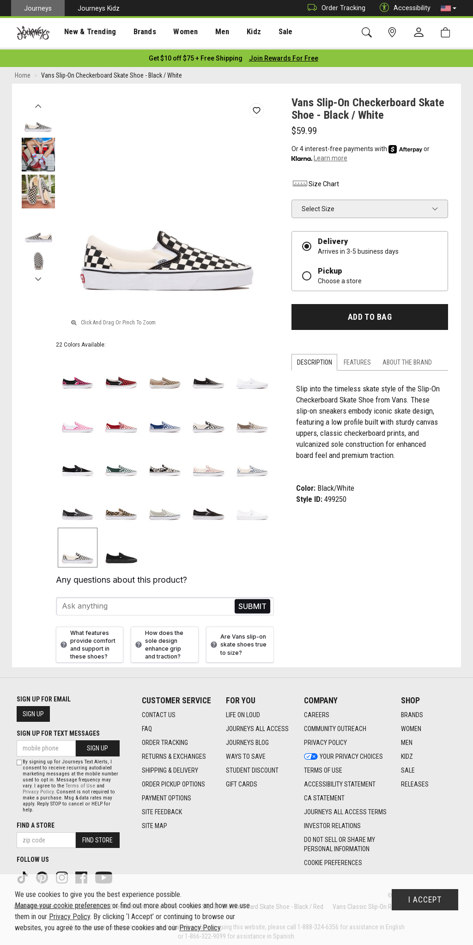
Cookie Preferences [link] (333, 860)
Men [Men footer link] (406, 740)
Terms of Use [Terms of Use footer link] (323, 767)
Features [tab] (357, 360)
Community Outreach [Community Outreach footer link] (335, 726)
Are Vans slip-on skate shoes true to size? (237, 642)
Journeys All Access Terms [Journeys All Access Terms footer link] (345, 809)
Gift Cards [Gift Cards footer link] (241, 781)
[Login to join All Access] (196, 55)
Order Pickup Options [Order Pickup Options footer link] (173, 781)
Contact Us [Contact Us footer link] (159, 712)
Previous (38, 101)
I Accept (425, 899)
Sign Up (33, 711)
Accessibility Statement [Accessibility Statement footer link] (340, 781)
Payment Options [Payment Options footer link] (166, 795)
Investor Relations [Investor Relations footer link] (332, 823)
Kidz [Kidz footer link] (407, 753)
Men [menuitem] (208, 33)
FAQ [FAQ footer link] (147, 726)
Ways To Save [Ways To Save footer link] (246, 753)
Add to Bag (370, 314)
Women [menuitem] (174, 33)
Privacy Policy (38, 789)
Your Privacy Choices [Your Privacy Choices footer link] (343, 753)
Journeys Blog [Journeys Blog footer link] (247, 740)
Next (38, 274)
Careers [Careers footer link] (316, 712)
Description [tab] (314, 360)
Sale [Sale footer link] (408, 767)
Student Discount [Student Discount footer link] (252, 767)
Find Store (97, 837)
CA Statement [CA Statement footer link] (324, 795)
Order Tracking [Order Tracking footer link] (165, 740)
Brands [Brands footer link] (412, 712)
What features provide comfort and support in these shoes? (86, 642)
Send (252, 604)
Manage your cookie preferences (62, 905)
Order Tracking (334, 8)
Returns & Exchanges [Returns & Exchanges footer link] (174, 753)
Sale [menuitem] (267, 33)
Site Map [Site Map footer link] (154, 823)
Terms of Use (80, 783)
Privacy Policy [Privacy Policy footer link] (325, 740)
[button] (448, 8)
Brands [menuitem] (136, 33)
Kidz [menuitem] (237, 33)
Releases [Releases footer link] (415, 781)
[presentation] (85, 32)
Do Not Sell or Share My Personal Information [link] (339, 841)
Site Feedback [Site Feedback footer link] (162, 809)
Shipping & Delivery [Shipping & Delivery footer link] (170, 767)
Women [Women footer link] (411, 726)
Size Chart (315, 181)
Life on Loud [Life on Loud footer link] (243, 712)
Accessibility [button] (403, 8)
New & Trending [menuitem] (85, 33)
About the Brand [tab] (407, 360)
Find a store (36, 823)
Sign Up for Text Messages (58, 731)
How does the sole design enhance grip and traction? (158, 642)
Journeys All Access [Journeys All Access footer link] (257, 726)
